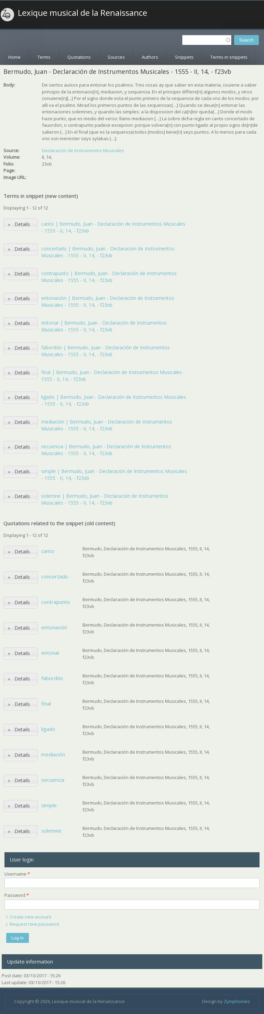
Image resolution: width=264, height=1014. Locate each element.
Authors (150, 57)
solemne (51, 830)
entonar (50, 652)
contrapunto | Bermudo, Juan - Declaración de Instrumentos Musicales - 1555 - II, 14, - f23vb (109, 276)
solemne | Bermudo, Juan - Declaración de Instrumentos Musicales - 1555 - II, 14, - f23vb (104, 499)
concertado (54, 576)
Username (17, 874)
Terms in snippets (229, 57)
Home (14, 57)
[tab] (20, 224)
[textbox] (206, 40)
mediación (53, 754)
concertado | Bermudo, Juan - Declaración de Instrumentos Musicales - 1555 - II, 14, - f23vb (108, 252)
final (46, 703)
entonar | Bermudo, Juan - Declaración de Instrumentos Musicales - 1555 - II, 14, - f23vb (104, 326)
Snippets (184, 57)
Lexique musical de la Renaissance (82, 12)
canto (47, 551)
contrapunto (55, 601)
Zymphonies (237, 1001)
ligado (48, 728)
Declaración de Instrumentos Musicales (83, 150)
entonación (54, 627)
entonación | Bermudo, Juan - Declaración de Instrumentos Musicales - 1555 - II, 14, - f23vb (107, 301)
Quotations (79, 57)
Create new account (30, 917)
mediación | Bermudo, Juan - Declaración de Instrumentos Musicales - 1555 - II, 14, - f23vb (106, 425)
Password (16, 895)
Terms (44, 57)
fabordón (52, 678)
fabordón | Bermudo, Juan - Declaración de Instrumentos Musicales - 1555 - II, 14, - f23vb (105, 351)
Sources (116, 57)
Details (22, 224)
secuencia (52, 779)
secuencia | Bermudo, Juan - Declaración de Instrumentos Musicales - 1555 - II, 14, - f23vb (106, 450)
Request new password (34, 924)
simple (49, 805)
